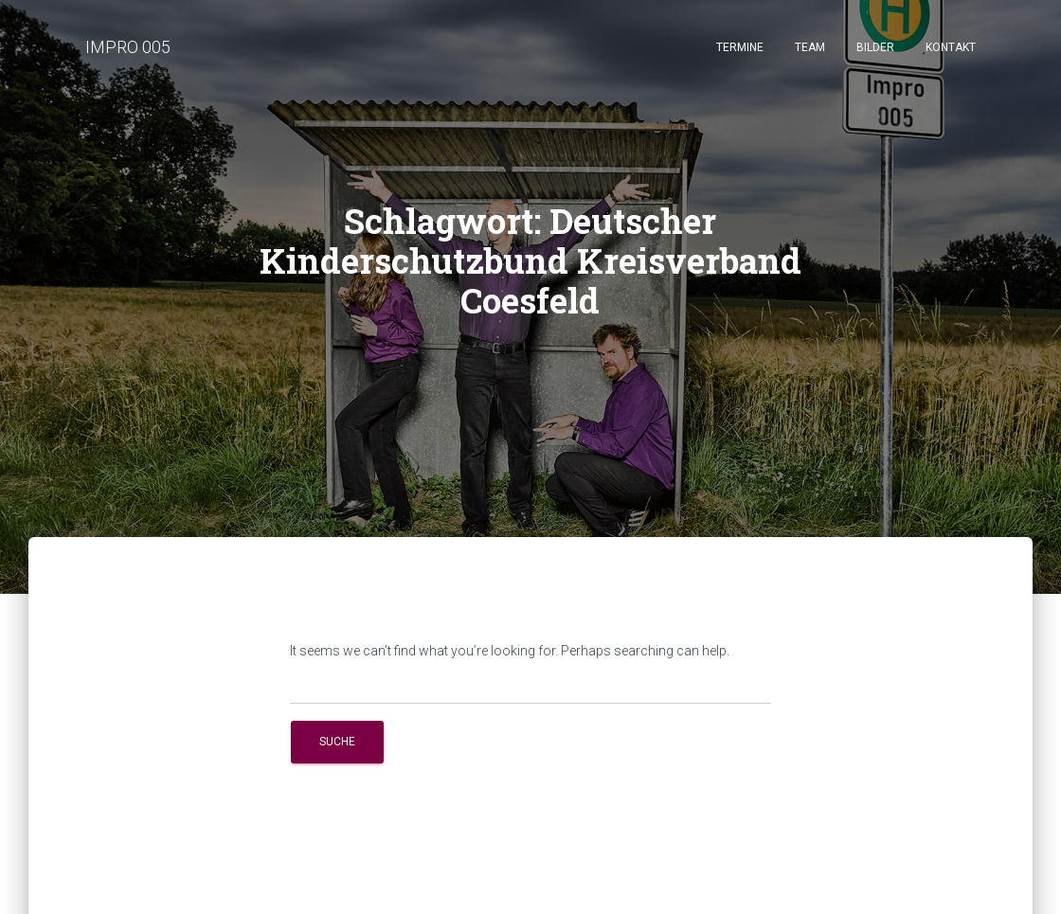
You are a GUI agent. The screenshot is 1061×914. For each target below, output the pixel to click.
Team (810, 47)
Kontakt (951, 47)
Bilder (875, 47)
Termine (740, 47)
